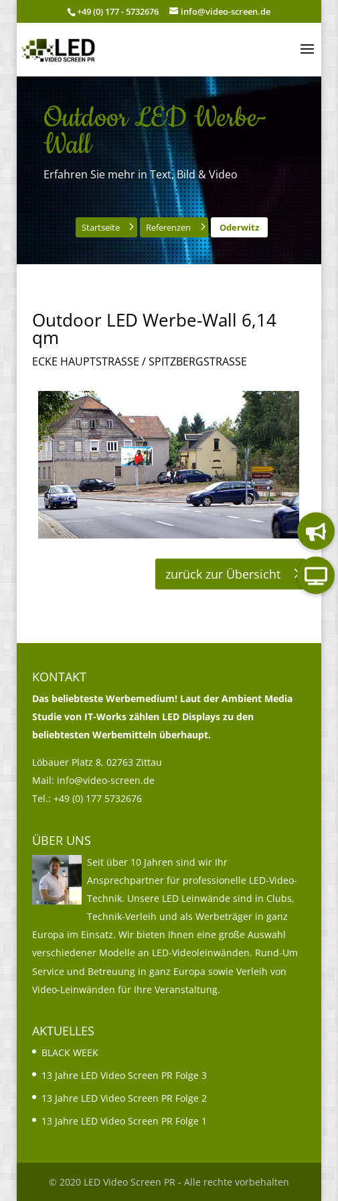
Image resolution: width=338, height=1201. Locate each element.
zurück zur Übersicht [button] (222, 574)
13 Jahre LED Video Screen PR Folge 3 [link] (124, 1075)
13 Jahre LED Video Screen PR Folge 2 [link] (124, 1098)
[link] (58, 48)
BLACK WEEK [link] (69, 1052)
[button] (307, 57)
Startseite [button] (101, 227)
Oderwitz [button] (239, 227)
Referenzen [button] (168, 227)
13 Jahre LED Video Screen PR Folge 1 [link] (124, 1120)
